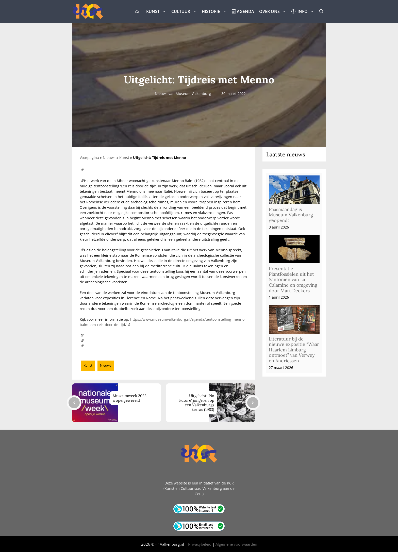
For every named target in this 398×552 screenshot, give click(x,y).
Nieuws (109, 157)
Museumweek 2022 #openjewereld (129, 398)
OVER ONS (274, 11)
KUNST (157, 11)
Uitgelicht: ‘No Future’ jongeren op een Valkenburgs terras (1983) (196, 402)
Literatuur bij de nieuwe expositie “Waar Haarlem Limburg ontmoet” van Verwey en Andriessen (294, 350)
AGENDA (243, 11)
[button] (321, 11)
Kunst (124, 157)
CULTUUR (185, 11)
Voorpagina (89, 157)
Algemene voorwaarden (236, 544)
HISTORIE (215, 11)
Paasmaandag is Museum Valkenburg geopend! (291, 214)
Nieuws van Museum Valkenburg (183, 93)
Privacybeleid (199, 544)
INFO (304, 11)
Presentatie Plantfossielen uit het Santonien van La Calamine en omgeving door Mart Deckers (293, 279)
